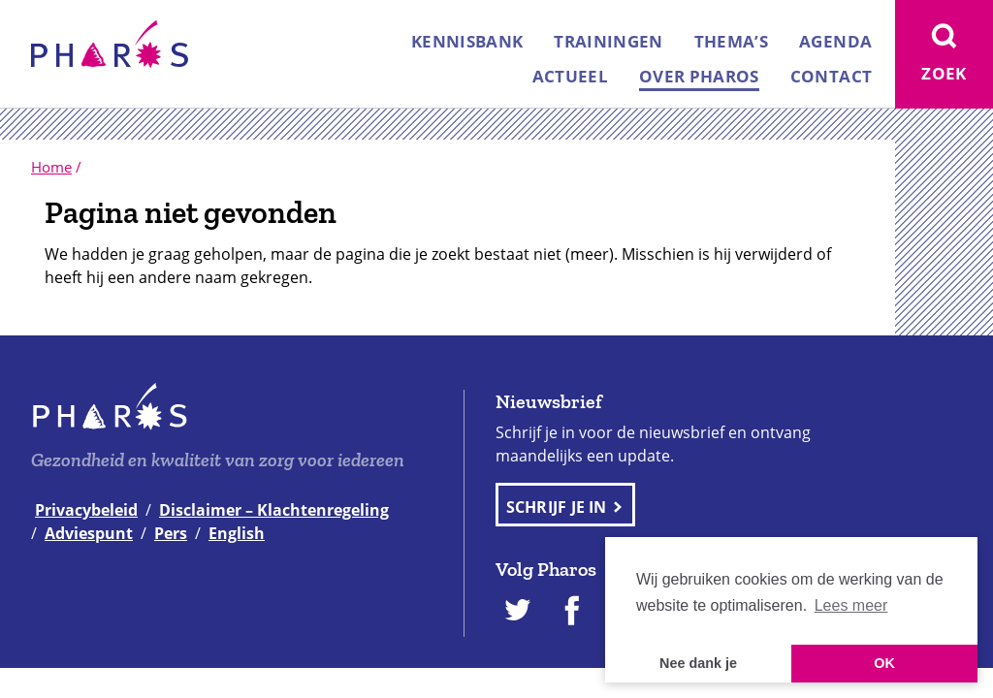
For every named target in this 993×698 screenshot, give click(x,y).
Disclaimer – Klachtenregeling (274, 510)
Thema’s (731, 41)
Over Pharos (699, 76)
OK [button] (884, 663)
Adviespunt (89, 533)
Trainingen (608, 41)
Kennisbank (467, 41)
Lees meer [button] (851, 605)
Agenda (835, 41)
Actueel (570, 76)
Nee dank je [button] (698, 663)
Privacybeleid (86, 510)
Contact (831, 76)
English (236, 533)
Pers (170, 533)
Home (51, 166)
